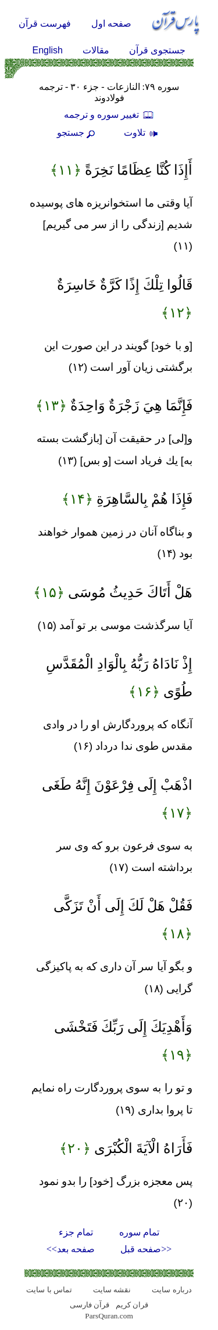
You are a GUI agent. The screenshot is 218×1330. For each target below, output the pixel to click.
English (48, 50)
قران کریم (132, 1304)
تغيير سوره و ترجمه (109, 115)
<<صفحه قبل (145, 1249)
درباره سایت (171, 1289)
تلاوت (142, 133)
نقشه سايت (112, 1289)
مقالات (96, 50)
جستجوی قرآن (157, 50)
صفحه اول (111, 23)
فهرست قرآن (45, 23)
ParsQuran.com (109, 1315)
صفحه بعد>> (71, 1249)
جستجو (77, 133)
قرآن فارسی (89, 1304)
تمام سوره (139, 1232)
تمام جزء (76, 1232)
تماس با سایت (49, 1289)
